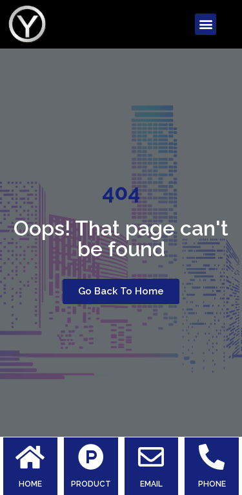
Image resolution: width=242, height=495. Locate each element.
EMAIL (151, 484)
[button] (205, 24)
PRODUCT (91, 484)
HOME (30, 484)
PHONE (212, 484)
